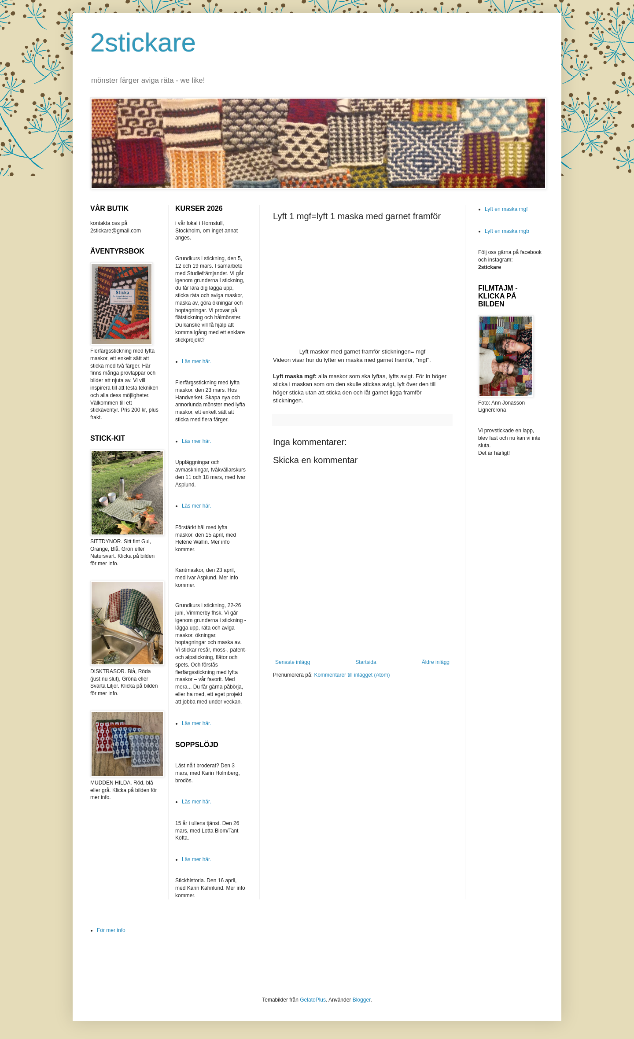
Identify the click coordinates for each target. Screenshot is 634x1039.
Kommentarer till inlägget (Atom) (352, 675)
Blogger (362, 1000)
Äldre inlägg (436, 662)
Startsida (365, 662)
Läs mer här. (196, 361)
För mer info (111, 930)
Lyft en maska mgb (507, 231)
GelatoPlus (313, 1000)
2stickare (143, 42)
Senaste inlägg (292, 662)
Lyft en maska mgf (506, 209)
